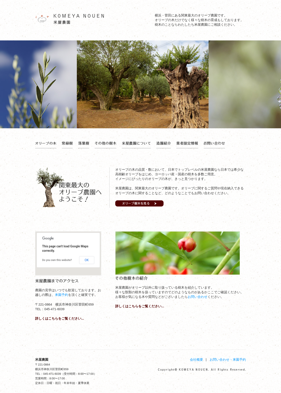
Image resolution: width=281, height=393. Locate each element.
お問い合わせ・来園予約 (228, 359)
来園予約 (61, 295)
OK (87, 260)
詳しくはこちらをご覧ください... (59, 318)
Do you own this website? (57, 260)
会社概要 (196, 359)
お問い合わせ (197, 297)
